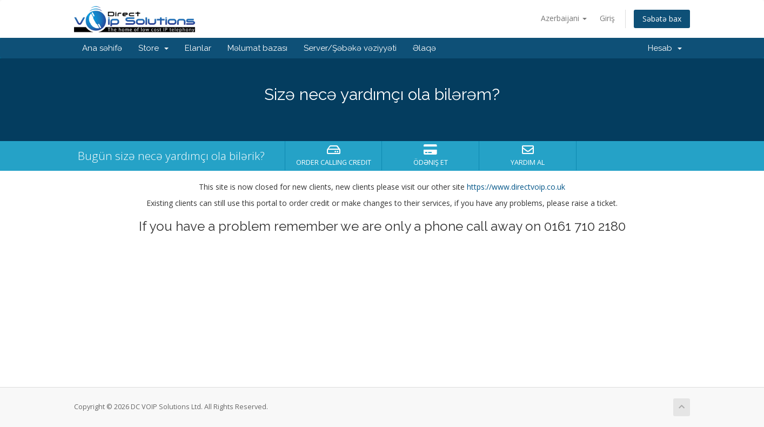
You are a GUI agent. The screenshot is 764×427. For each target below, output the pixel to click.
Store (153, 48)
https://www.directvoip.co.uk (516, 187)
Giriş (607, 18)
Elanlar (198, 48)
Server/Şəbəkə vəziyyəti (350, 48)
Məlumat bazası (257, 48)
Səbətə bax (661, 19)
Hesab (665, 48)
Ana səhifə (102, 48)
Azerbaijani (564, 18)
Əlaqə (424, 48)
